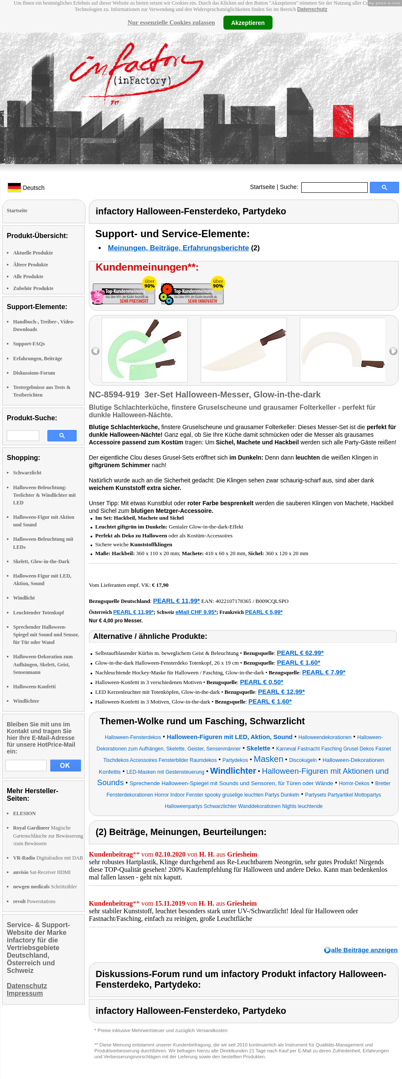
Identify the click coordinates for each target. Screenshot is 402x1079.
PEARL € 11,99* (176, 600)
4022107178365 (233, 601)
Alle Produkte (28, 276)
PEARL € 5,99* (264, 612)
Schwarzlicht (27, 473)
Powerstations (34, 901)
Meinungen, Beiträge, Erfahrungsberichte (178, 248)
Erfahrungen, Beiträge (37, 358)
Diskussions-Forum (34, 373)
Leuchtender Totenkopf (38, 613)
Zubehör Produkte (33, 288)
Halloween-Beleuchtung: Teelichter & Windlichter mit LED (44, 495)
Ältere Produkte (30, 265)
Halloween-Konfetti (34, 687)
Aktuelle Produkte (33, 253)
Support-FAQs (29, 344)
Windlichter (26, 701)
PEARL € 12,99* (281, 691)
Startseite (262, 186)
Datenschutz (312, 9)
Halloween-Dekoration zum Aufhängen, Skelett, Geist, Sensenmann (43, 664)
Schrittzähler (45, 887)
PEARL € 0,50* (261, 681)
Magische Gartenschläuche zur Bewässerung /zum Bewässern (48, 835)
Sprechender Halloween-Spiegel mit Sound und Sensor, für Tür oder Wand (46, 634)
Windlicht (24, 598)
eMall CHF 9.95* (196, 612)
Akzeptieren (247, 22)
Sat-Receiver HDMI (42, 872)
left (95, 351)
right (393, 351)
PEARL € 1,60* (298, 662)
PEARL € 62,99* (300, 652)
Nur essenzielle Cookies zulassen (171, 22)
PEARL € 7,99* (323, 672)
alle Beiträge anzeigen (364, 949)
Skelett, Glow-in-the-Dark (41, 561)
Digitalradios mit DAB (48, 858)
